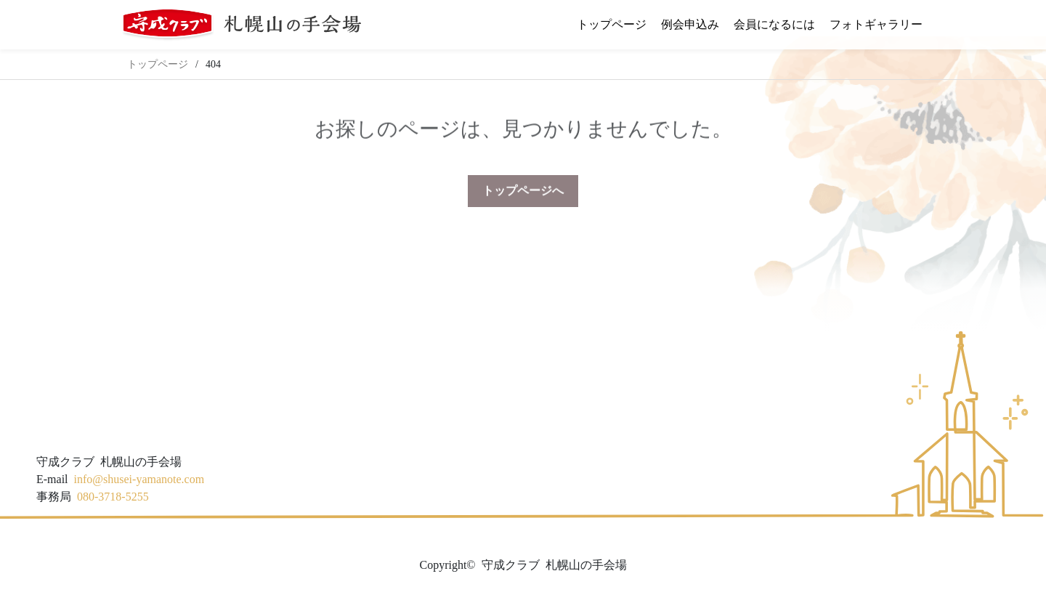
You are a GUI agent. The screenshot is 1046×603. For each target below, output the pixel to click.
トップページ (611, 24)
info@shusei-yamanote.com (139, 479)
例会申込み (690, 24)
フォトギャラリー (876, 24)
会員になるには (774, 24)
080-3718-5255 (113, 496)
